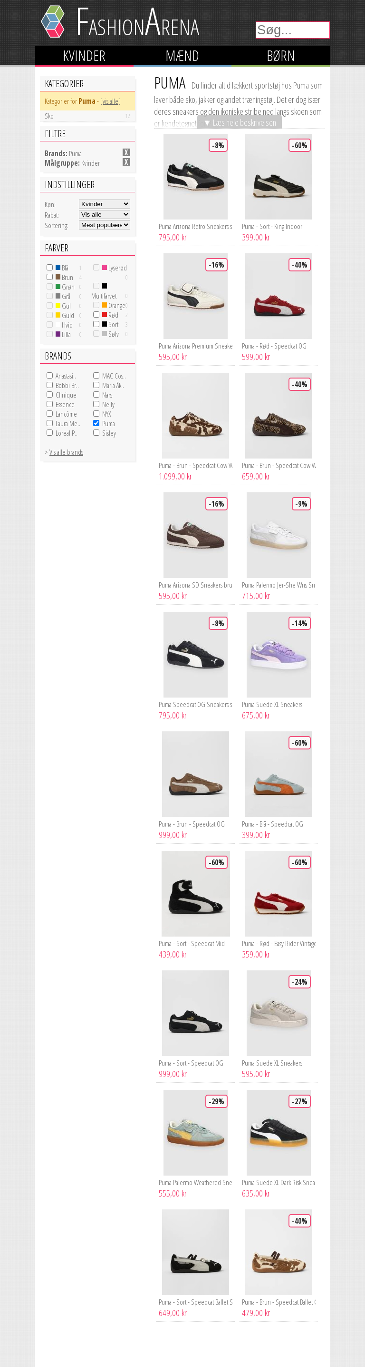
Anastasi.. (66, 375)
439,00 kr (173, 954)
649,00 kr (173, 1313)
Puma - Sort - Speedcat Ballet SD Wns (195, 1302)
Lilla (63, 334)
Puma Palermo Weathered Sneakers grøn (195, 1182)
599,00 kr (256, 356)
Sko (87, 115)
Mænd (182, 55)
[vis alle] (110, 101)
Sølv (110, 334)
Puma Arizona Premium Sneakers (195, 345)
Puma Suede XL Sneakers (272, 704)
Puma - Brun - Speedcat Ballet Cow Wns (279, 1302)
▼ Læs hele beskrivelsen (239, 122)
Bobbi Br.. (67, 385)
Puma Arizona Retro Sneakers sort (195, 226)
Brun (64, 277)
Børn (281, 55)
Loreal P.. (66, 433)
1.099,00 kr (175, 476)
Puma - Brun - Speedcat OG (192, 823)
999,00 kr (173, 834)
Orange (113, 305)
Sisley (109, 433)
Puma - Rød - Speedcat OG (274, 345)
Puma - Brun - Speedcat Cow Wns (195, 465)
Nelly (108, 404)
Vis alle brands (66, 452)
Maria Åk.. (113, 385)
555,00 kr (173, 1193)
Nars (107, 394)
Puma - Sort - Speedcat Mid (192, 943)
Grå (63, 296)
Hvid (64, 324)
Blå (62, 267)
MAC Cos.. (114, 375)
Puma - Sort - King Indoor (272, 226)
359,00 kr (256, 954)
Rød (110, 314)
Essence (65, 404)
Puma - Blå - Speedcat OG (272, 823)
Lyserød (114, 267)
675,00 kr (256, 715)
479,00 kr (256, 1313)
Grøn (65, 286)
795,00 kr (173, 237)
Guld (65, 315)
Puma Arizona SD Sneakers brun (195, 584)
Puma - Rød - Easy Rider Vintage (279, 943)
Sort (110, 324)
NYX (106, 414)
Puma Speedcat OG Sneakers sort (195, 704)
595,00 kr (173, 356)
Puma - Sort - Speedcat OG (191, 1063)
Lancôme (66, 414)
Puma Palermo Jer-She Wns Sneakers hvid (279, 584)
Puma (108, 423)
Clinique (66, 394)
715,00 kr (256, 595)
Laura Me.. (68, 423)
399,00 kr (256, 237)
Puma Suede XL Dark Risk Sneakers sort (279, 1182)
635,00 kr (256, 1193)
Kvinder (84, 55)
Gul (63, 305)
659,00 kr (256, 476)
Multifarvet (103, 291)
